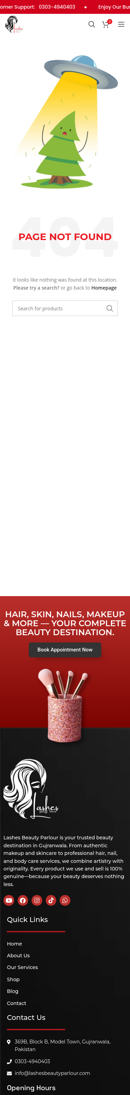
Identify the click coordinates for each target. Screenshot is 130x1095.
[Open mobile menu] (121, 24)
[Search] (92, 24)
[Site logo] (14, 23)
